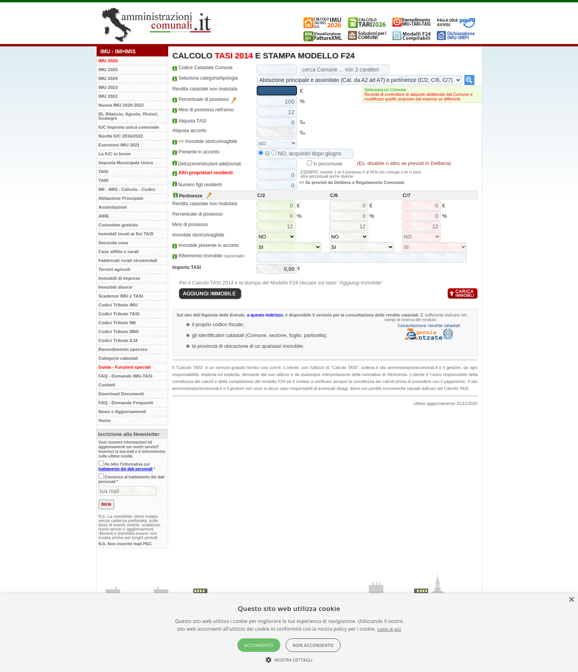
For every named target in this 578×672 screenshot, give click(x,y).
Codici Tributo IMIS (119, 331)
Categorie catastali (118, 358)
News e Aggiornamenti (123, 411)
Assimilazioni (113, 207)
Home (105, 420)
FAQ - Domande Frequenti (126, 402)
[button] (289, 659)
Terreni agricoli (114, 269)
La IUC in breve (115, 153)
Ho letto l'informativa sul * (127, 466)
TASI (103, 171)
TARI (104, 180)
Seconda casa (113, 242)
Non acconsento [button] (313, 645)
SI (264, 153)
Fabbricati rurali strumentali (128, 260)
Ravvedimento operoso (123, 349)
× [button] (571, 600)
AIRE (104, 216)
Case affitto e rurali (119, 251)
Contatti (107, 385)
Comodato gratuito (118, 225)
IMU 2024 (108, 78)
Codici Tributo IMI (117, 322)
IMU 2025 (108, 69)
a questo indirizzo (265, 315)
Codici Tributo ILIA (118, 340)
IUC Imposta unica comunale (129, 127)
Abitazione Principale (121, 198)
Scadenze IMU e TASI (121, 296)
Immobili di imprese (119, 278)
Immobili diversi (116, 287)
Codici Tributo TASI (119, 313)
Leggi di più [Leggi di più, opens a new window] (389, 629)
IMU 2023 (108, 87)
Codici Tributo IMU (118, 305)
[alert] (289, 632)
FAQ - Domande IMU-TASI (126, 376)
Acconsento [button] (259, 645)
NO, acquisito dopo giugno (306, 153)
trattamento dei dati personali (126, 469)
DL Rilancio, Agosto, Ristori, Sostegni (129, 116)
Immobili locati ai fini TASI (126, 233)
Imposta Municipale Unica (126, 162)
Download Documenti (121, 393)
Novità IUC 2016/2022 (121, 136)
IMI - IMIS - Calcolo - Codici (127, 189)
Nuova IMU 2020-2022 (121, 105)
